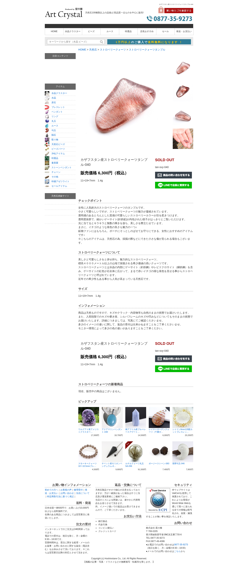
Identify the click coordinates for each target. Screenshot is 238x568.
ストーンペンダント (58, 167)
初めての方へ (51, 490)
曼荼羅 (51, 163)
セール (165, 31)
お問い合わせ (67, 493)
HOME (54, 31)
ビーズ (91, 31)
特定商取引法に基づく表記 (60, 496)
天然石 (93, 49)
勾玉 (50, 130)
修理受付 (78, 490)
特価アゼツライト (57, 181)
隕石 (50, 135)
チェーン (52, 172)
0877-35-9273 (181, 544)
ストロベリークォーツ (113, 49)
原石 (50, 102)
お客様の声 (66, 490)
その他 (51, 176)
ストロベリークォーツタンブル (147, 49)
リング (51, 116)
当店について (82, 493)
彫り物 (51, 139)
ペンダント (54, 111)
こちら (177, 551)
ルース (110, 31)
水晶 (50, 98)
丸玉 (50, 121)
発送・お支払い (184, 31)
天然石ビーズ (55, 144)
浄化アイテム (55, 153)
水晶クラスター (73, 31)
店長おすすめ (147, 31)
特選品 (128, 31)
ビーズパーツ (55, 149)
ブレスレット (55, 107)
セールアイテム (56, 186)
